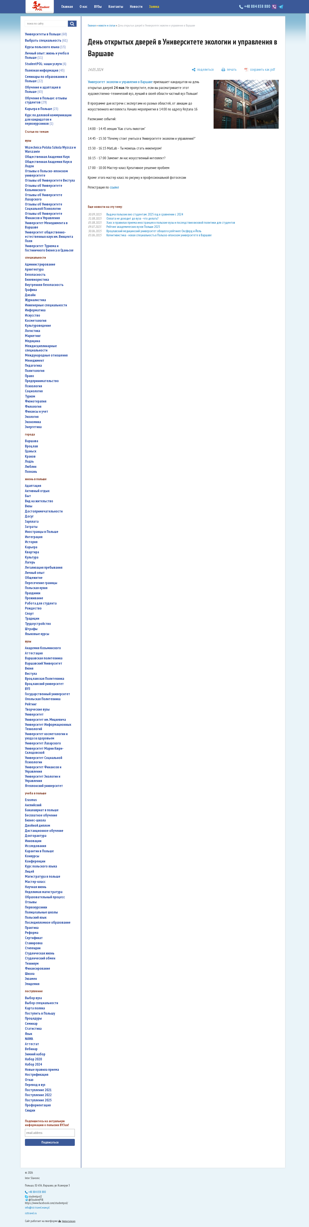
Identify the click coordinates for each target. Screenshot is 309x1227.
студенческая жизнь (39, 953)
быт (28, 496)
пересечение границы (41, 583)
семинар (31, 1023)
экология (32, 416)
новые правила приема (42, 1069)
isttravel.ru (31, 1213)
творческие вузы (37, 709)
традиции (32, 618)
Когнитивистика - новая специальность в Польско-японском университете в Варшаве (159, 235)
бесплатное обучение (41, 815)
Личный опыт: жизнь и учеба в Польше (47, 55)
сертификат (34, 938)
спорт (29, 613)
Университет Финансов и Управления (43, 769)
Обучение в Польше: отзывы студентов (46, 100)
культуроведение (38, 325)
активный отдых (37, 491)
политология (34, 370)
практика (32, 927)
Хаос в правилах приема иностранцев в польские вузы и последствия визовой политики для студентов (170, 222)
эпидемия (32, 984)
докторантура (35, 835)
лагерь (30, 562)
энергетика (33, 427)
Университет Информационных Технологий (48, 726)
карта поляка (35, 1008)
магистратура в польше (42, 876)
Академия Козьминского (43, 648)
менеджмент (34, 360)
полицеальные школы (41, 912)
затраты (31, 526)
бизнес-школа (35, 820)
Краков (30, 456)
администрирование (40, 264)
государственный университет (47, 694)
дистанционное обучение (44, 830)
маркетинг (33, 335)
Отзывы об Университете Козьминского (43, 187)
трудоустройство (38, 623)
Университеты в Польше (46, 34)
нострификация (36, 1074)
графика (31, 289)
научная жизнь (35, 887)
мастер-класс (35, 881)
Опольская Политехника (42, 699)
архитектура (34, 269)
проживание (34, 598)
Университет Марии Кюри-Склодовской (44, 750)
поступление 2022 (38, 1095)
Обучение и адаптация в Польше (43, 89)
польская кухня (36, 588)
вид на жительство (39, 501)
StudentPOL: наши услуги (45, 63)
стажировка (34, 943)
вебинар (31, 1049)
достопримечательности (44, 511)
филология (33, 406)
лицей (29, 871)
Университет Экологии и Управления (42, 778)
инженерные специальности (46, 305)
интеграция (34, 537)
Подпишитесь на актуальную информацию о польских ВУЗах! (47, 1123)
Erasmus (31, 800)
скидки (30, 1110)
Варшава (31, 441)
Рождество (33, 608)
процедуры (33, 1018)
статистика (33, 1028)
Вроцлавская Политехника (44, 678)
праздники (32, 593)
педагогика (33, 365)
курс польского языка (41, 866)
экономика (33, 422)
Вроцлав (31, 446)
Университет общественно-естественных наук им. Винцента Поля (49, 236)
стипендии (33, 948)
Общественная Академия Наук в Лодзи (48, 163)
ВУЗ (27, 689)
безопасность (35, 274)
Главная (67, 6)
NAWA (29, 1038)
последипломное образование (47, 922)
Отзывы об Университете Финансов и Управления (43, 215)
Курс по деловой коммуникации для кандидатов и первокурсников (48, 119)
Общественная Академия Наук (47, 156)
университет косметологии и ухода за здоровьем (46, 736)
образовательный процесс (45, 897)
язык (28, 1034)
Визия (29, 668)
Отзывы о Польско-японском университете (46, 173)
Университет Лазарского (43, 743)
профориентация (38, 1105)
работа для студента (41, 603)
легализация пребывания (43, 567)
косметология (35, 320)
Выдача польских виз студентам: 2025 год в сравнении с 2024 (144, 214)
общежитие (34, 577)
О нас (83, 6)
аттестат (32, 1044)
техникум (32, 963)
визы (28, 506)
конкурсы (32, 856)
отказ (29, 1080)
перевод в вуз (35, 1084)
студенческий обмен (40, 958)
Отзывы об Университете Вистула (50, 180)
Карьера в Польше (41, 108)
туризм (30, 396)
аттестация (34, 653)
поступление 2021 (38, 1090)
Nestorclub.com (68, 1221)
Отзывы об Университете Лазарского (43, 197)
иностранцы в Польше (41, 531)
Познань (31, 471)
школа (29, 973)
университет (34, 714)
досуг (29, 516)
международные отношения (46, 355)
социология (34, 391)
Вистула (31, 673)
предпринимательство (42, 381)
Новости (136, 6)
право (29, 376)
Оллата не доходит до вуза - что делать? (132, 218)
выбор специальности (41, 1003)
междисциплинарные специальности (41, 348)
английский (33, 805)
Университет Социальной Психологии (43, 760)
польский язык (35, 917)
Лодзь (29, 461)
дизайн (30, 295)
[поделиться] (202, 69)
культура (31, 557)
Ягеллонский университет (44, 786)
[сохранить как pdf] (260, 69)
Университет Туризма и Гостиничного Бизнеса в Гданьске (49, 248)
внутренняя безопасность (44, 285)
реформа (31, 932)
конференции (35, 861)
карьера (31, 547)
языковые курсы (37, 634)
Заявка (154, 6)
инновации (33, 841)
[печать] (229, 69)
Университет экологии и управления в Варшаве (120, 81)
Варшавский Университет (43, 663)
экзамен (31, 978)
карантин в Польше (39, 851)
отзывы (31, 902)
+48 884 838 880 (255, 6)
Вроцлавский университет (44, 684)
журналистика (35, 300)
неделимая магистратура (43, 892)
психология (33, 386)
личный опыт (35, 572)
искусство (32, 315)
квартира (32, 552)
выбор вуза (33, 998)
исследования (35, 846)
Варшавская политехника (43, 658)
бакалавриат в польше (42, 810)
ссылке (114, 187)
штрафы (31, 629)
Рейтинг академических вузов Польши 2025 (133, 227)
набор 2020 (33, 1059)
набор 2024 (33, 1064)
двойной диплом (37, 825)
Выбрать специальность (46, 40)
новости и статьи (106, 25)
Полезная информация (45, 70)
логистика (32, 331)
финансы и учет (36, 411)
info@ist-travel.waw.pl (37, 1207)
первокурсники (36, 907)
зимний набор (35, 1054)
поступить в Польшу (40, 1013)
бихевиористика (37, 279)
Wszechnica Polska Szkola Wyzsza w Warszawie (50, 149)
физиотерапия (35, 401)
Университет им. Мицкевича (45, 719)
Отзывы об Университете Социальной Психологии (43, 206)
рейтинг (31, 704)
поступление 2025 (38, 1100)
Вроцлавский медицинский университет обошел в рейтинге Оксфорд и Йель (153, 231)
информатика (35, 310)
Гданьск (30, 451)
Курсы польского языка (45, 46)
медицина (32, 341)
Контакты (115, 6)
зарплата (32, 521)
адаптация (33, 485)
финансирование (37, 968)
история (31, 542)
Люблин (30, 466)
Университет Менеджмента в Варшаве (46, 225)
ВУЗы (98, 6)
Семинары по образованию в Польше (46, 78)
